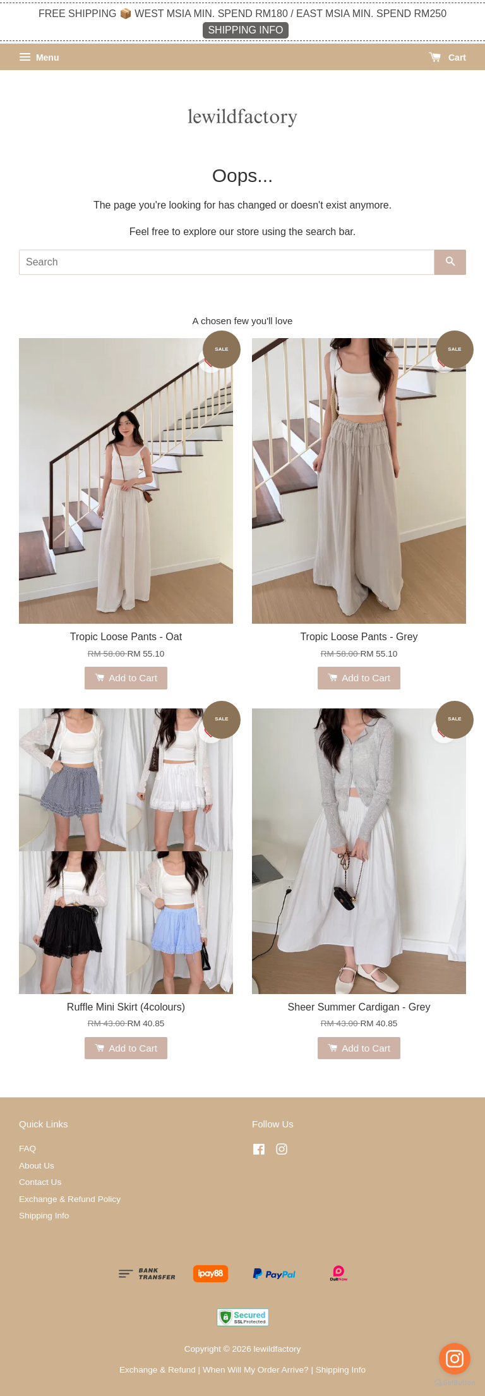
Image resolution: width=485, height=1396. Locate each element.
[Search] (226, 262)
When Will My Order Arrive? (256, 1370)
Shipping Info (44, 1215)
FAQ (27, 1148)
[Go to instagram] (454, 1359)
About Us (36, 1165)
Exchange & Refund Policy (70, 1199)
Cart (447, 57)
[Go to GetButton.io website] (454, 1383)
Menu (39, 57)
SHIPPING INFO (245, 30)
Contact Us (40, 1182)
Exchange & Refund (157, 1370)
